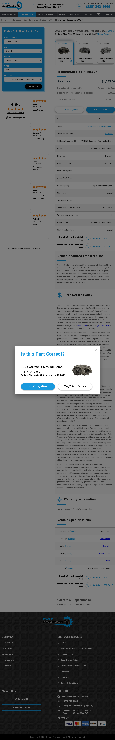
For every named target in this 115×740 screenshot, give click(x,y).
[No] (38, 386)
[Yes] (75, 386)
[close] (96, 350)
